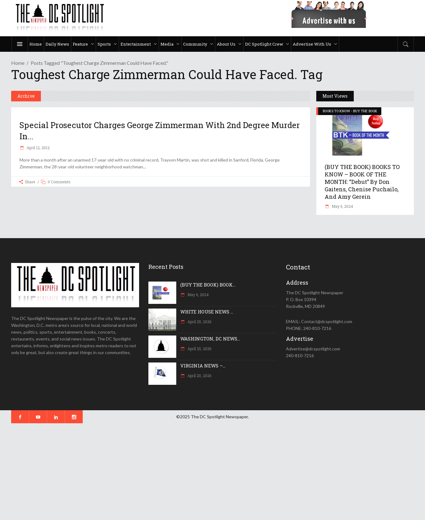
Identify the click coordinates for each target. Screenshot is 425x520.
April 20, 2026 (198, 375)
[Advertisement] (186, 471)
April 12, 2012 (38, 147)
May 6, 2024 (342, 206)
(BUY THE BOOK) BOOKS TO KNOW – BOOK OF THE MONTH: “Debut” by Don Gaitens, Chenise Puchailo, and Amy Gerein (362, 181)
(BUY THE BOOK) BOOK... (207, 285)
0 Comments (59, 181)
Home (17, 63)
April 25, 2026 (198, 321)
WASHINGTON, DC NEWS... (210, 339)
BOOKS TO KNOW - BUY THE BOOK (350, 111)
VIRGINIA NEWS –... (203, 365)
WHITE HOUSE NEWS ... (206, 312)
